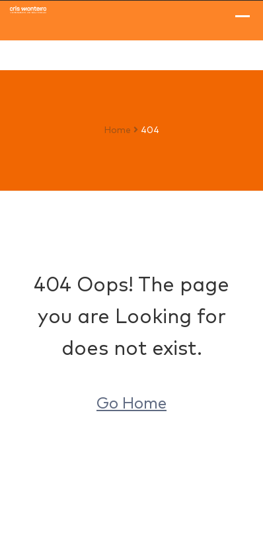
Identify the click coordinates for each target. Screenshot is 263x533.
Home (117, 130)
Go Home (131, 404)
